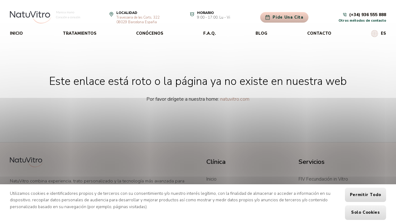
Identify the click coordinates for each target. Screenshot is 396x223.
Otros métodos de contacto (362, 20)
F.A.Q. (209, 33)
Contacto (319, 33)
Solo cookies (365, 212)
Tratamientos (80, 33)
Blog (261, 33)
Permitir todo (365, 195)
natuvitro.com (234, 99)
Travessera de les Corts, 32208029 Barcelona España (138, 19)
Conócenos (149, 33)
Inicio (16, 33)
